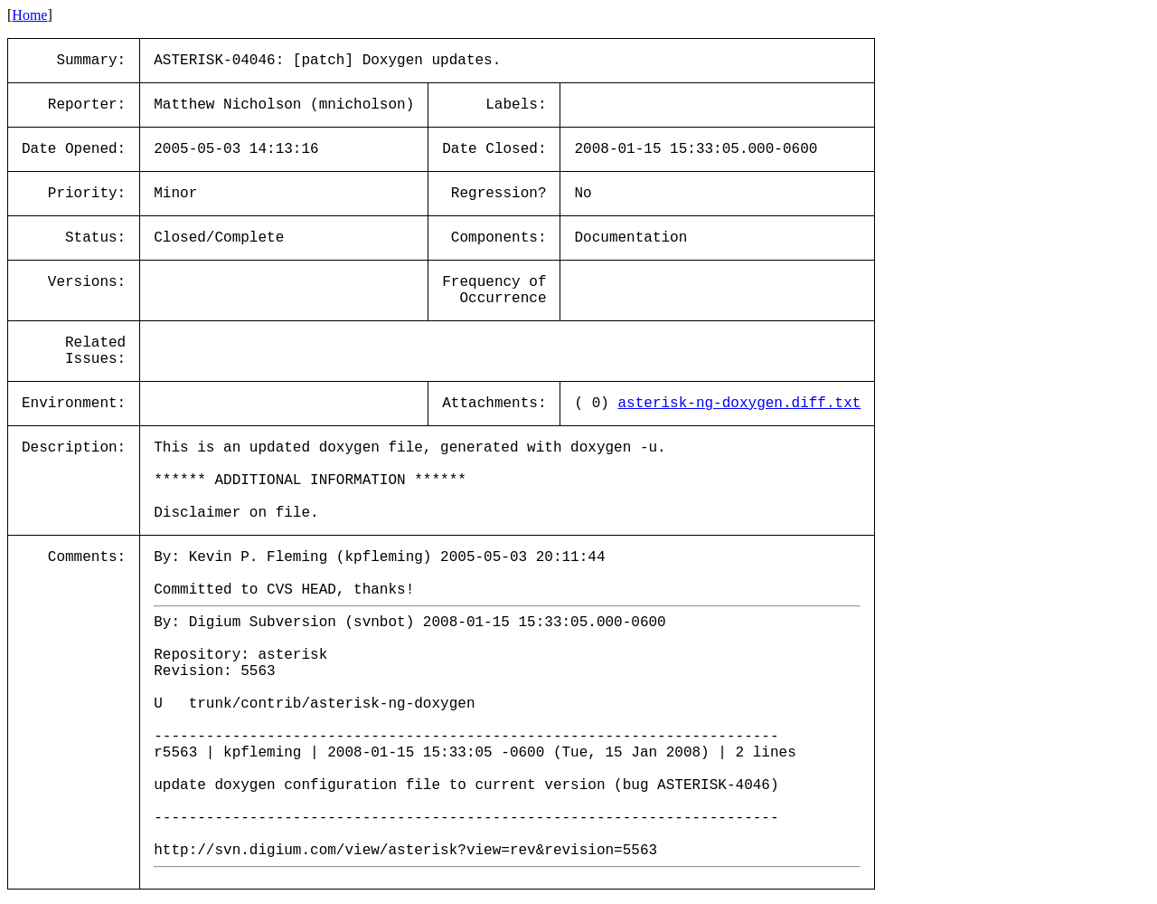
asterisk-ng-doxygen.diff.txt (739, 403)
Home (29, 15)
